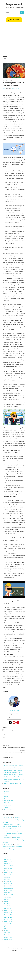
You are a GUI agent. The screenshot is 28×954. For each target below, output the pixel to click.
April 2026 (7, 857)
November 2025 (8, 868)
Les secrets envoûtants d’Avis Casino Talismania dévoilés (13, 833)
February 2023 (8, 884)
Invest (11, 80)
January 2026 (8, 864)
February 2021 (8, 937)
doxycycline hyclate (9, 831)
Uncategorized (8, 809)
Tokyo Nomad (14, 4)
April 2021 (7, 933)
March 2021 (7, 935)
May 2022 (7, 904)
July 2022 (7, 899)
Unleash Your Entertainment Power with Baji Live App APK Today (13, 820)
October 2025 (8, 870)
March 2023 (7, 881)
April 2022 (7, 906)
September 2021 (9, 922)
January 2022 (8, 913)
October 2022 (8, 893)
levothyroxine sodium (10, 824)
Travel (6, 807)
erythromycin (7, 838)
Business (6, 792)
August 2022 (7, 897)
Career (6, 794)
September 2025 (9, 873)
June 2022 (7, 901)
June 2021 (7, 928)
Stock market (7, 805)
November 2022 (8, 890)
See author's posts (14, 718)
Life (5, 798)
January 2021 (8, 939)
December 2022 (8, 888)
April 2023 (7, 879)
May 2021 (7, 930)
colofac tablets (8, 818)
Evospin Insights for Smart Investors (14, 784)
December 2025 (8, 866)
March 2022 (7, 908)
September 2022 (9, 895)
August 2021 (7, 924)
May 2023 (7, 877)
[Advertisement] (14, 39)
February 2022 (8, 910)
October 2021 (8, 919)
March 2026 (7, 859)
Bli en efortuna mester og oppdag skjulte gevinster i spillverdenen (12, 826)
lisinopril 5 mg (8, 844)
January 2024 (8, 875)
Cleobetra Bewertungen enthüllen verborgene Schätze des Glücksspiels (12, 846)
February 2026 (8, 861)
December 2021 (8, 915)
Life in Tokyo (7, 803)
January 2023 (8, 886)
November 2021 (8, 917)
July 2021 (7, 926)
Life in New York (8, 801)
